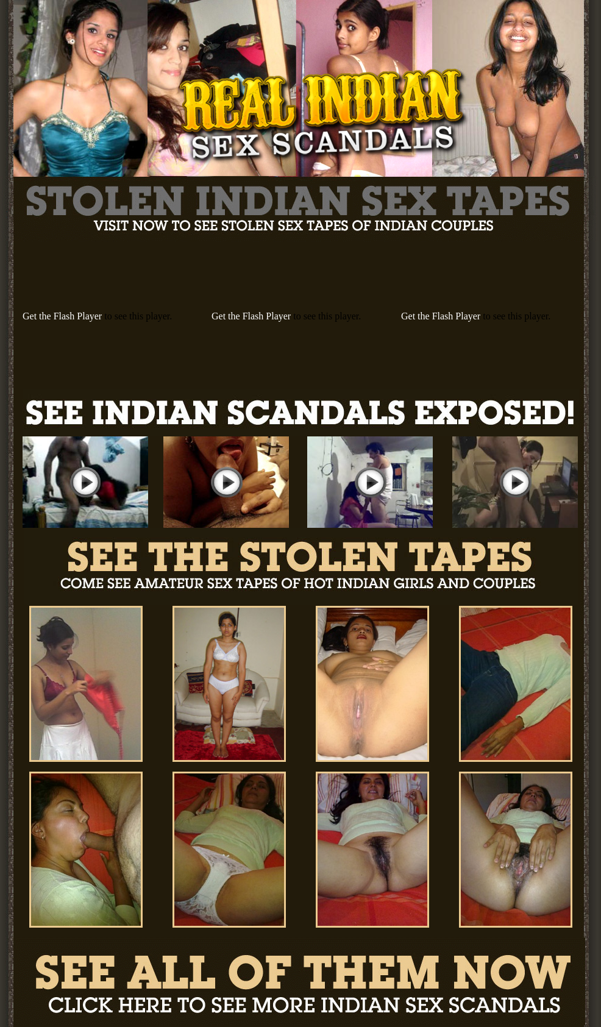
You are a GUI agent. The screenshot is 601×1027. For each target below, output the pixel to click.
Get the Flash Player (62, 316)
